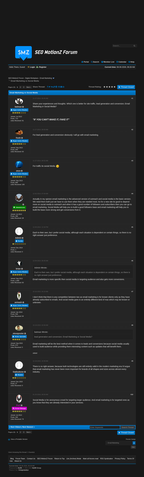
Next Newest (27, 427)
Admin (18, 238)
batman (18, 107)
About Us (17, 461)
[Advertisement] (72, 20)
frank (18, 138)
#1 (132, 98)
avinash (18, 302)
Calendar (121, 62)
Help (131, 62)
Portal (85, 62)
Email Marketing (46, 78)
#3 (132, 161)
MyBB (20, 468)
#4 (132, 193)
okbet (35, 353)
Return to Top (59, 459)
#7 (132, 291)
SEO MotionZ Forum (16, 78)
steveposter (18, 333)
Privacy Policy (120, 459)
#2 (132, 129)
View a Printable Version (19, 439)
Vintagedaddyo (23, 470)
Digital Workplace (31, 78)
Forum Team (20, 459)
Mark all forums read (90, 459)
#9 (132, 361)
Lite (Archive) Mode (74, 459)
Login (31, 67)
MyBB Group (36, 468)
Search (95, 62)
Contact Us (31, 459)
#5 (132, 227)
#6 (132, 261)
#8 (132, 325)
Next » (29, 87)
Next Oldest (16, 427)
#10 (131, 394)
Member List (107, 62)
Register (41, 67)
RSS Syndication (106, 459)
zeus (18, 171)
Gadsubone (18, 372)
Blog (12, 459)
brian (18, 269)
